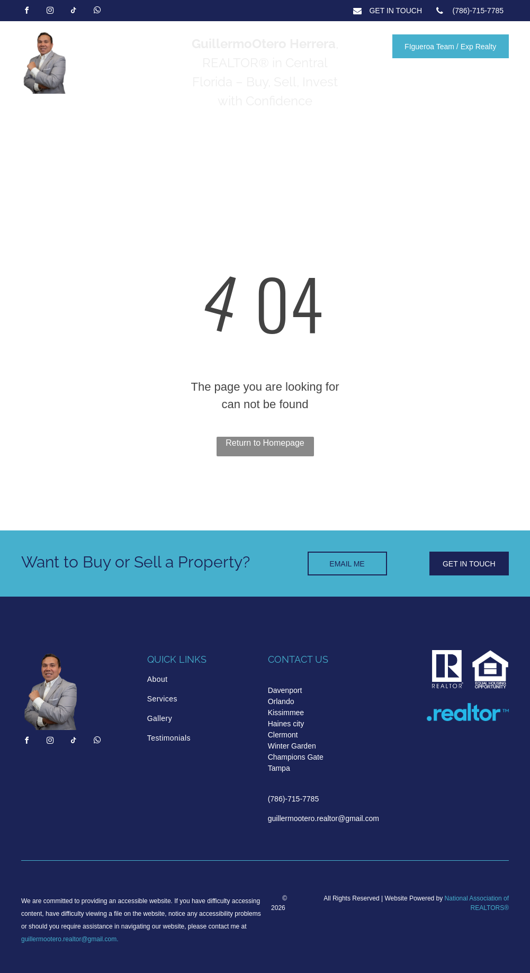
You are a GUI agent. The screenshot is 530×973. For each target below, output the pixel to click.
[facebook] (26, 12)
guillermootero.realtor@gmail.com (68, 939)
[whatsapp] (97, 12)
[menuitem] (192, 679)
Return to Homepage (265, 442)
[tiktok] (73, 12)
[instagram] (49, 12)
